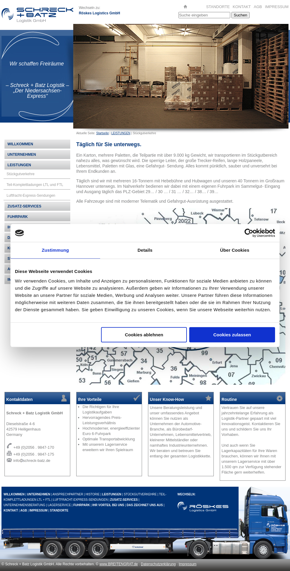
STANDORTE (218, 6)
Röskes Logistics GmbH (99, 13)
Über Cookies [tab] (234, 250)
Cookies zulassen (232, 334)
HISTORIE (93, 494)
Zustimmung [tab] (55, 250)
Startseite (102, 133)
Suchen (240, 15)
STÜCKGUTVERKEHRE (140, 494)
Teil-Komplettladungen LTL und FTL (35, 185)
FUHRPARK (17, 217)
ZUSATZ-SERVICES (24, 206)
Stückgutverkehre (20, 174)
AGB (258, 6)
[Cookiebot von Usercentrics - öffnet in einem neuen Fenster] (249, 232)
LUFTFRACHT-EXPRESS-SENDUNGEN (80, 499)
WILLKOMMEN (20, 144)
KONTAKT (242, 6)
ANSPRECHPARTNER (68, 494)
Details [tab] (145, 250)
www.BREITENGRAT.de (119, 564)
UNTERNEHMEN (21, 154)
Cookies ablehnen (144, 334)
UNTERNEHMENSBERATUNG (24, 505)
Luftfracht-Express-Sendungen (31, 195)
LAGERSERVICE (59, 505)
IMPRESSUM (277, 6)
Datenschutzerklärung (158, 564)
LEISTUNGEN (120, 133)
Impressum (187, 564)
